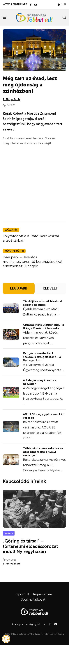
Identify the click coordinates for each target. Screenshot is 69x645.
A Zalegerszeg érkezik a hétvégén (39, 382)
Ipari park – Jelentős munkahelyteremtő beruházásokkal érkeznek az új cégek (32, 261)
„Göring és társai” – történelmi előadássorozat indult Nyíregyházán (30, 546)
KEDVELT (50, 288)
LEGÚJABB (18, 288)
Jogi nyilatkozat (33, 599)
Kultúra (9, 533)
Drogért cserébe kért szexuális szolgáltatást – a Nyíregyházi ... (42, 356)
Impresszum (42, 594)
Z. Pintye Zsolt (11, 99)
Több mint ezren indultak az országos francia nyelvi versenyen (43, 452)
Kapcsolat (22, 594)
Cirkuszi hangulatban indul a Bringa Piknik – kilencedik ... (43, 326)
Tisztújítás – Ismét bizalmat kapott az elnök (42, 302)
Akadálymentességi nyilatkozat (28, 624)
